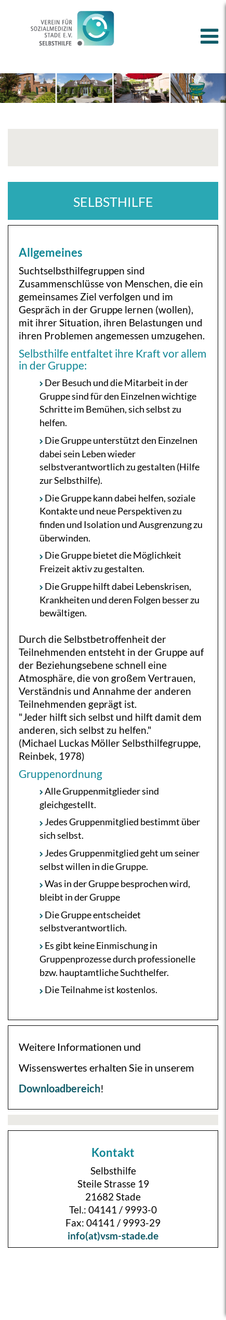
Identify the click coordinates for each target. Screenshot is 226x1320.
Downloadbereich (59, 1088)
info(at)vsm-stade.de (113, 1236)
